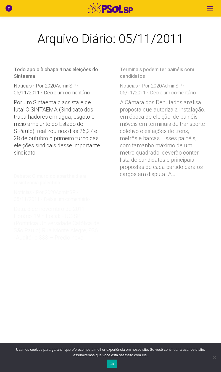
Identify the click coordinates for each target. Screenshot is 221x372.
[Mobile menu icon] (209, 8)
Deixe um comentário (67, 92)
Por (56, 86)
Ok (111, 364)
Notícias (23, 86)
